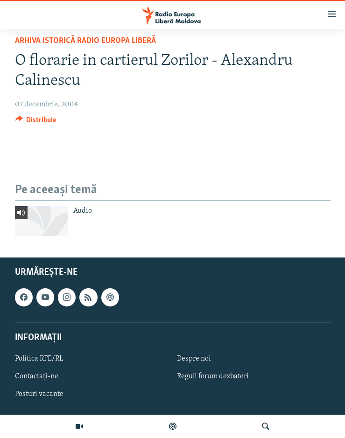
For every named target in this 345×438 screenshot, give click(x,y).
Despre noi (194, 358)
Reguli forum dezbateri (213, 376)
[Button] (35, 122)
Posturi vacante (39, 394)
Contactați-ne (36, 376)
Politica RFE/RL (39, 358)
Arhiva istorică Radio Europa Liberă (85, 40)
